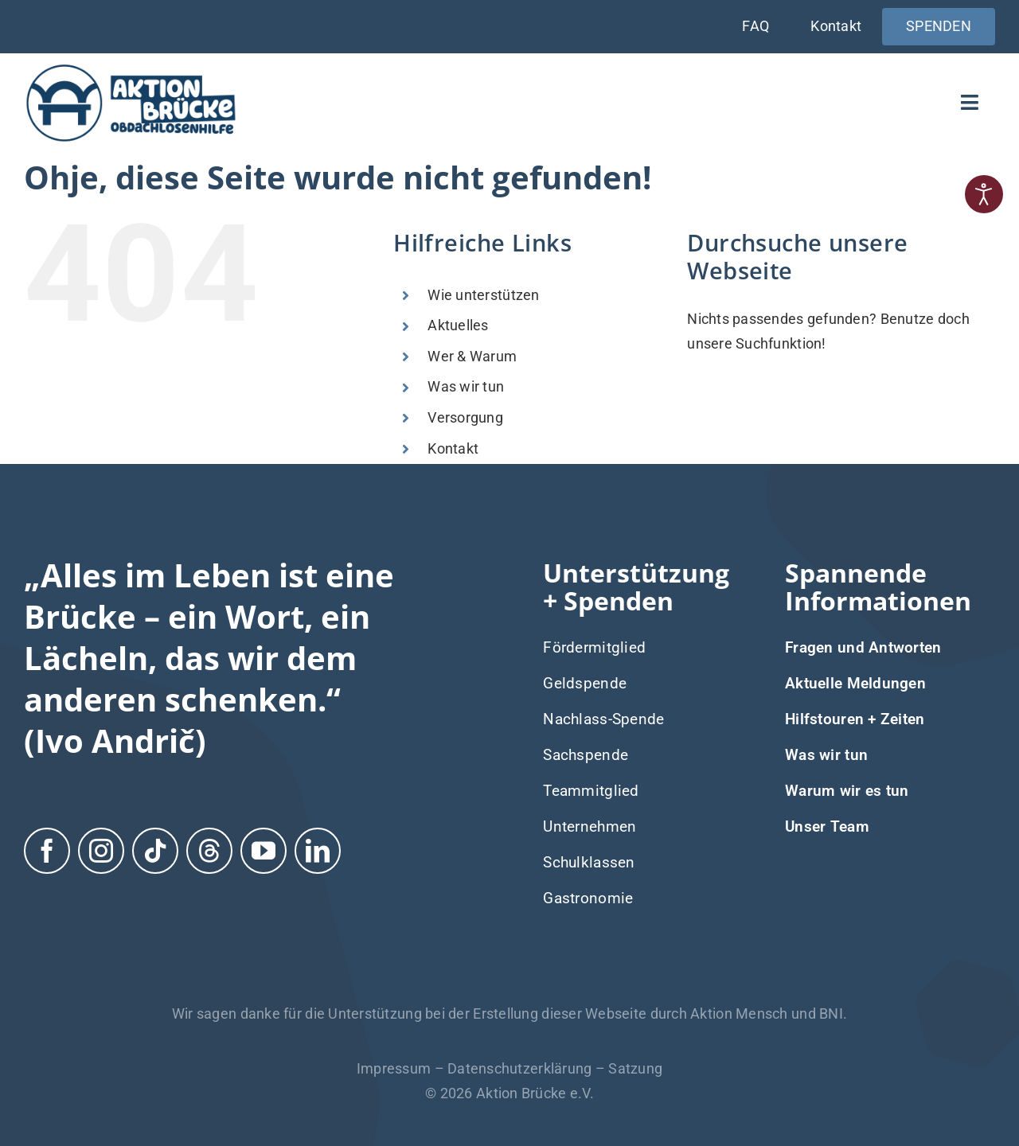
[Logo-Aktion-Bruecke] (130, 68)
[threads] (209, 849)
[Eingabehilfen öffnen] (984, 194)
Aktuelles (458, 325)
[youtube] (263, 849)
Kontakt (453, 448)
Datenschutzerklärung (519, 1068)
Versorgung (465, 417)
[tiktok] (155, 849)
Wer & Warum (472, 356)
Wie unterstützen (483, 294)
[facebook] (47, 849)
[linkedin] (318, 849)
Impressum (394, 1068)
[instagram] (101, 849)
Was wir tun (466, 386)
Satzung (635, 1068)
